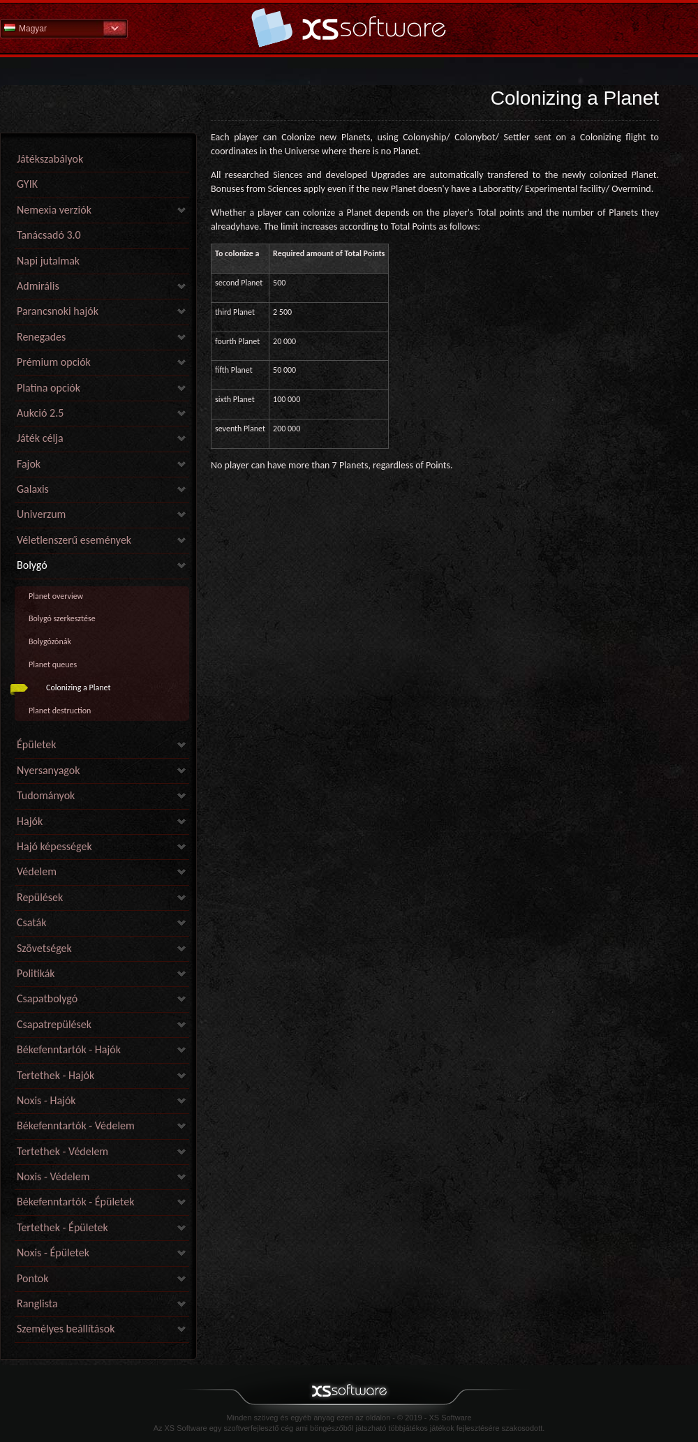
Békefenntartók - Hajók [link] (69, 1049)
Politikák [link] (36, 973)
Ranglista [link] (37, 1303)
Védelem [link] (37, 871)
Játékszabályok (50, 158)
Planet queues (53, 664)
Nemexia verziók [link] (54, 209)
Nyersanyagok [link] (48, 770)
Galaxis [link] (33, 489)
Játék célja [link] (40, 438)
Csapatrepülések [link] (54, 1024)
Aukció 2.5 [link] (40, 412)
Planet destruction (60, 710)
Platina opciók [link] (48, 387)
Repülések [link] (40, 897)
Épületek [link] (37, 744)
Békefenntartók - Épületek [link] (75, 1201)
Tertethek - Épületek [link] (62, 1227)
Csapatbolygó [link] (47, 998)
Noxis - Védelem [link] (53, 1176)
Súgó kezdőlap (349, 27)
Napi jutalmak (48, 260)
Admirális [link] (38, 285)
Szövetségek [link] (44, 948)
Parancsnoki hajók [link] (57, 311)
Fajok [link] (28, 463)
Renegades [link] (41, 336)
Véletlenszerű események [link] (74, 540)
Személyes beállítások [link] (65, 1328)
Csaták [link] (31, 922)
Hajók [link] (30, 821)
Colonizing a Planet (78, 687)
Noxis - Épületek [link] (53, 1252)
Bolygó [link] (32, 565)
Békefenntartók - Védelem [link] (76, 1125)
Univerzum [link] (41, 514)
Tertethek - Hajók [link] (55, 1075)
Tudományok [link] (46, 795)
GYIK (27, 184)
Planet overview (56, 596)
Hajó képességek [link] (54, 846)
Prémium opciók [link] (54, 362)
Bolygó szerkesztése (62, 618)
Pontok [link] (33, 1278)
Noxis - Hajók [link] (46, 1100)
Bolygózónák (50, 641)
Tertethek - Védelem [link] (62, 1151)
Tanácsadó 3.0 (49, 234)
